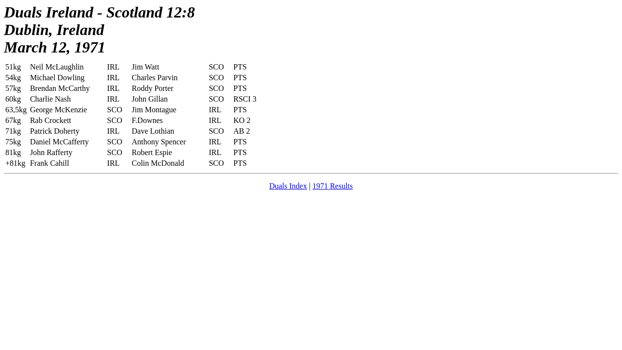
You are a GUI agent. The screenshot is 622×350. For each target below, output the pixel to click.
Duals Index (288, 186)
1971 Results (332, 186)
